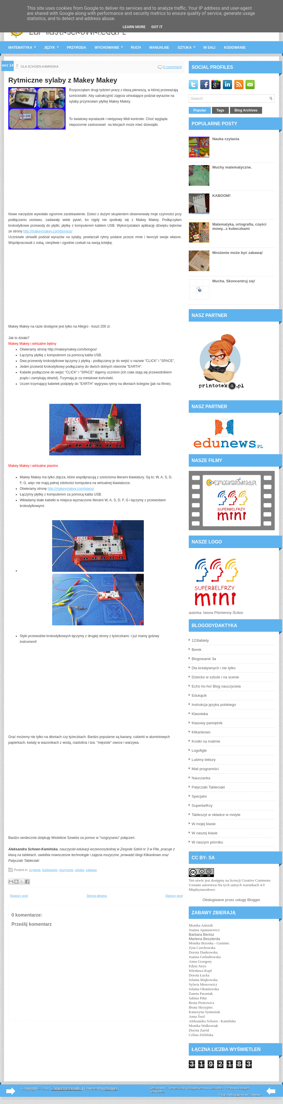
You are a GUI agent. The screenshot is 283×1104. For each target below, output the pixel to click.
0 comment (172, 67)
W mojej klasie (204, 824)
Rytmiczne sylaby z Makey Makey (62, 80)
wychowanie (111, 45)
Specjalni (199, 796)
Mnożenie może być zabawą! (237, 252)
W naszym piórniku (207, 842)
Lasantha (215, 1088)
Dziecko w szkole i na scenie (215, 677)
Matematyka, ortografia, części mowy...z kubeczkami (239, 226)
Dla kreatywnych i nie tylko (213, 668)
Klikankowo (201, 732)
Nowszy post (19, 895)
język (53, 45)
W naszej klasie (204, 833)
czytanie (34, 870)
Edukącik (199, 695)
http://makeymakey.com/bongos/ (47, 231)
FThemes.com (175, 1088)
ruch (136, 48)
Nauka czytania (225, 139)
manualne (159, 48)
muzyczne (66, 870)
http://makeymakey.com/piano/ (71, 489)
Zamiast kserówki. (66, 1088)
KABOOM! (221, 195)
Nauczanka (201, 778)
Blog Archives (246, 110)
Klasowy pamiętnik (207, 723)
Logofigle (199, 750)
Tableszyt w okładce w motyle (216, 815)
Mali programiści (205, 769)
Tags (220, 110)
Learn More (134, 27)
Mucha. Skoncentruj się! (233, 281)
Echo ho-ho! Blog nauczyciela (216, 686)
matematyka (24, 45)
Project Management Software (240, 1095)
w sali (209, 48)
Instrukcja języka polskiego (214, 704)
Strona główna (97, 895)
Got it (157, 27)
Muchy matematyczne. (232, 167)
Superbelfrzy (202, 805)
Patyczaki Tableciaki (208, 787)
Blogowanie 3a (204, 659)
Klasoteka (200, 714)
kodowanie (234, 48)
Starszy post (174, 895)
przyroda (76, 48)
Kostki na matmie (206, 741)
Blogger (253, 900)
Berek (196, 649)
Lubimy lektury (204, 759)
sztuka (188, 45)
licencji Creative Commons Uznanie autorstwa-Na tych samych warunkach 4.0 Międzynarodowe (229, 885)
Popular (199, 110)
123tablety (200, 640)
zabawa (91, 870)
